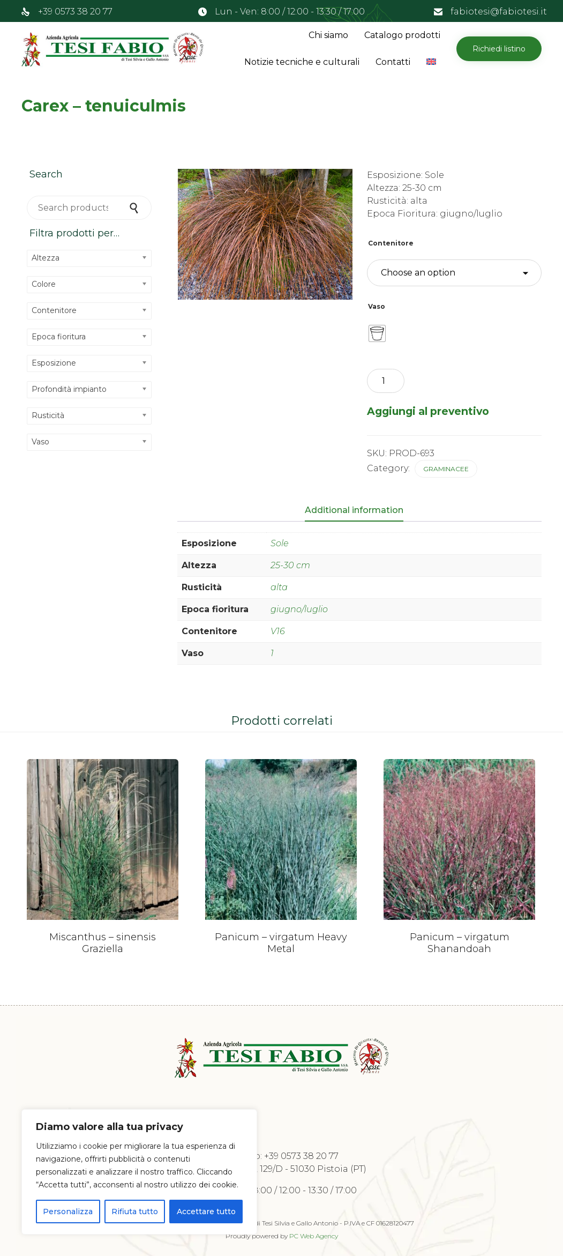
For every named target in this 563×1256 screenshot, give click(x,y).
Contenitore (391, 243)
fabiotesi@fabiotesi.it (499, 11)
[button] (499, 48)
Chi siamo (328, 35)
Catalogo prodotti (402, 35)
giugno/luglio (299, 609)
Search (135, 208)
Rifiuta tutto (134, 1211)
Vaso (376, 306)
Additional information (354, 510)
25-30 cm (290, 565)
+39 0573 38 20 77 (75, 11)
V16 (278, 631)
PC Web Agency (313, 1236)
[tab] (359, 511)
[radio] (377, 333)
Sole (280, 543)
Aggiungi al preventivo (428, 411)
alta (279, 587)
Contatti (393, 62)
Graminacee (446, 469)
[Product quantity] (385, 381)
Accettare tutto (206, 1211)
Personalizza (68, 1211)
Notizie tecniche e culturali (301, 62)
